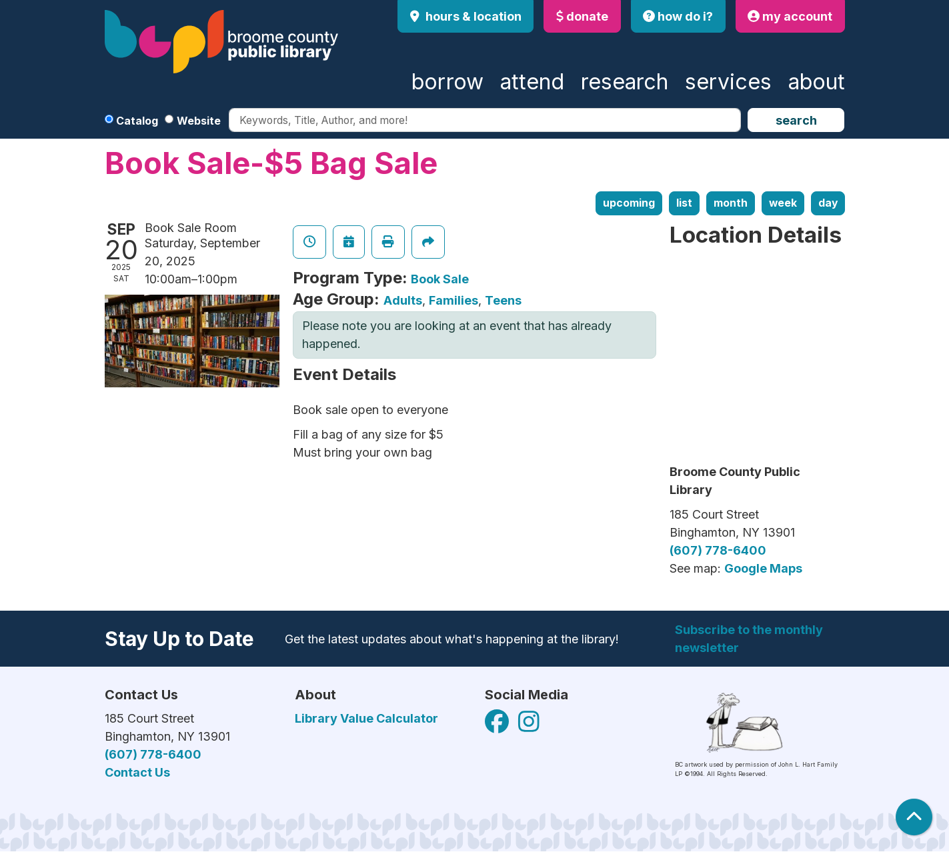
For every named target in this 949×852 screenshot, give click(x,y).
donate (582, 16)
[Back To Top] (914, 817)
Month (731, 203)
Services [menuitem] (728, 82)
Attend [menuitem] (532, 82)
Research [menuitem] (624, 82)
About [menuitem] (816, 82)
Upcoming (629, 203)
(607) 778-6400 (718, 550)
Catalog (137, 120)
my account (790, 16)
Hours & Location (472, 16)
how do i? (678, 16)
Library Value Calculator (366, 718)
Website (199, 120)
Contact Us (137, 772)
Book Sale (440, 279)
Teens (503, 300)
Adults (402, 300)
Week (783, 203)
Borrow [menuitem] (447, 82)
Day (828, 203)
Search (796, 120)
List (684, 203)
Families (453, 300)
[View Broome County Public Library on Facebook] (498, 726)
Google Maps (763, 568)
